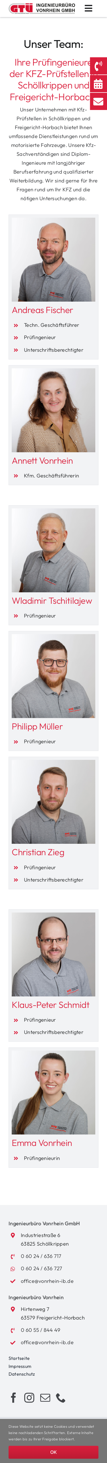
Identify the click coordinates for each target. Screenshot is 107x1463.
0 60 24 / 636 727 (41, 1268)
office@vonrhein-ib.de (47, 1281)
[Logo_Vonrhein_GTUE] (42, 5)
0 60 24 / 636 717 (41, 1256)
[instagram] (29, 1398)
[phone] (61, 1398)
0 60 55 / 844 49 (40, 1330)
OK (53, 1452)
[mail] (45, 1398)
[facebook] (14, 1398)
